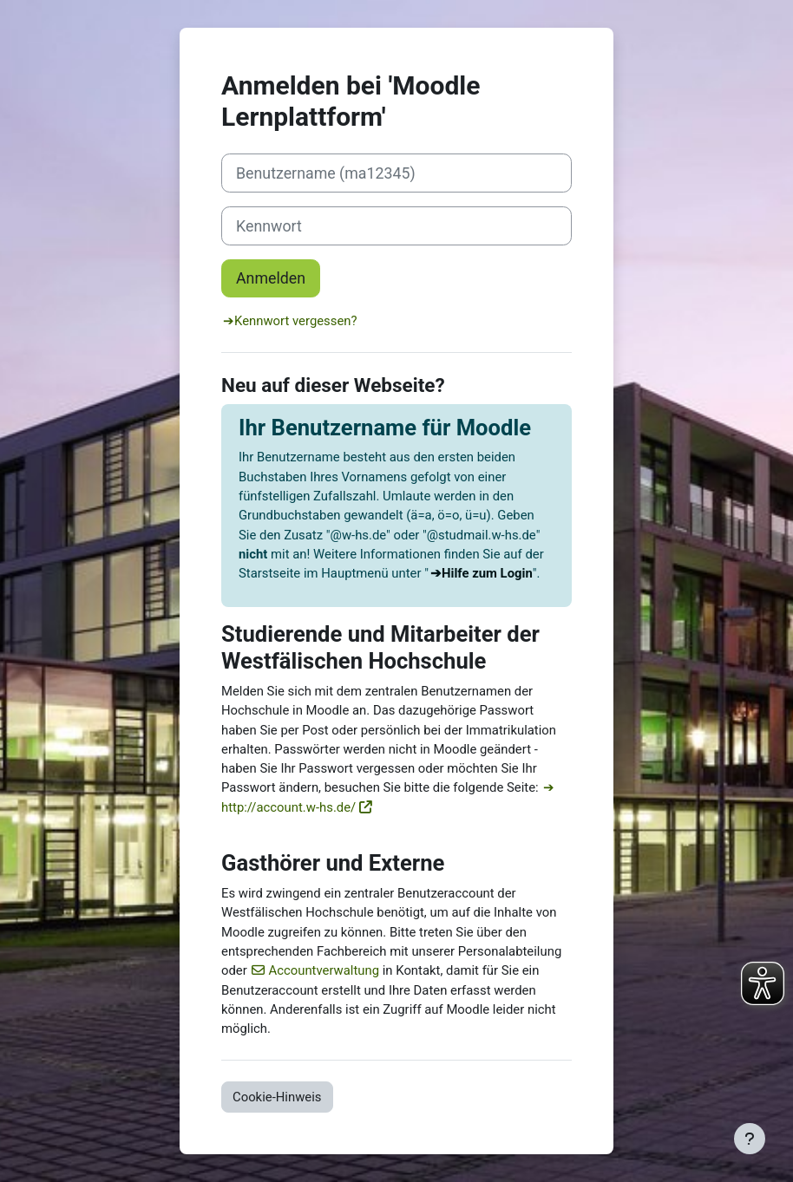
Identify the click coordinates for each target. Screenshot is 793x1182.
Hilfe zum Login (487, 573)
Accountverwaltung (323, 970)
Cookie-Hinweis (277, 1097)
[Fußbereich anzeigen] (749, 1138)
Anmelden (270, 278)
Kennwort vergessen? (295, 321)
